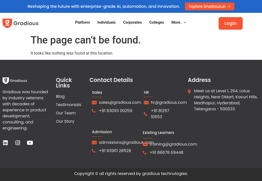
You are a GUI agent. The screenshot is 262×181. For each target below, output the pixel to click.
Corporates (132, 22)
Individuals (106, 22)
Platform (82, 22)
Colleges (156, 22)
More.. (179, 22)
